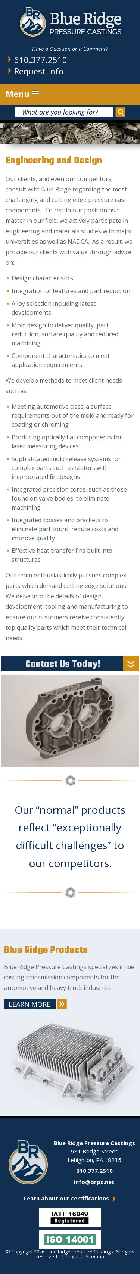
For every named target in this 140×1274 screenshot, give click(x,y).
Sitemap (94, 1256)
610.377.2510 (40, 59)
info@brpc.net (94, 1182)
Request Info (38, 71)
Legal (72, 1256)
